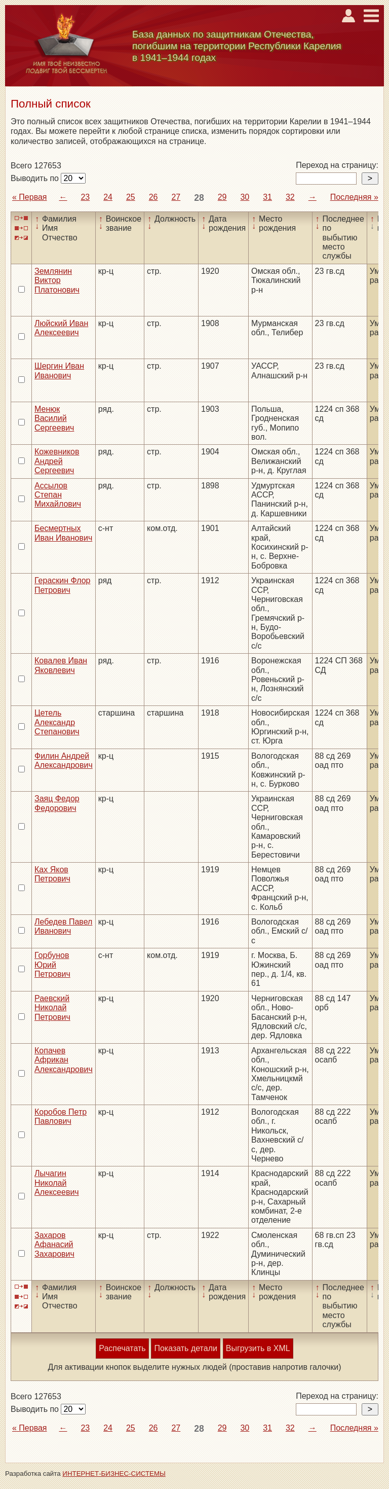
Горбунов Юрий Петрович (52, 964)
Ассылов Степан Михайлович (57, 495)
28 (199, 198)
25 (130, 197)
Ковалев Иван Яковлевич (60, 665)
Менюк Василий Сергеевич (54, 418)
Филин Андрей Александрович (63, 760)
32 (290, 197)
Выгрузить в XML (258, 1348)
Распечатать (122, 1348)
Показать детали (185, 1348)
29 (222, 197)
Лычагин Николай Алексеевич (56, 1182)
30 (244, 197)
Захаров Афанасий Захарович (54, 1244)
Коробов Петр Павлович (60, 1116)
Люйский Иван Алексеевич (61, 328)
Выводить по (36, 178)
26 (153, 197)
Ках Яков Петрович (52, 874)
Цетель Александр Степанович (57, 722)
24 (107, 197)
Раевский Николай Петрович (52, 1007)
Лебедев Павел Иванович (63, 926)
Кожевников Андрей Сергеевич (57, 461)
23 (85, 197)
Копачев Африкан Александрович (63, 1060)
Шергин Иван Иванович (59, 370)
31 (267, 197)
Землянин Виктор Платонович (57, 280)
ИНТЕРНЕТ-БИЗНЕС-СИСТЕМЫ (114, 1473)
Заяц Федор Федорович (57, 803)
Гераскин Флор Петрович (62, 585)
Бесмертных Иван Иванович (63, 533)
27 (175, 197)
